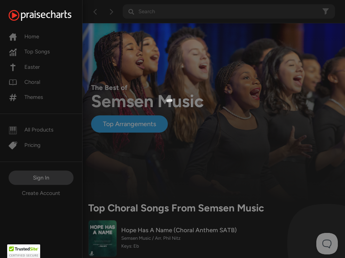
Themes (26, 97)
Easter (24, 67)
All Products (31, 129)
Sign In (41, 178)
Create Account (41, 193)
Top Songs (29, 51)
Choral (24, 82)
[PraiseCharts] (49, 15)
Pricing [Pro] (25, 145)
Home (24, 36)
